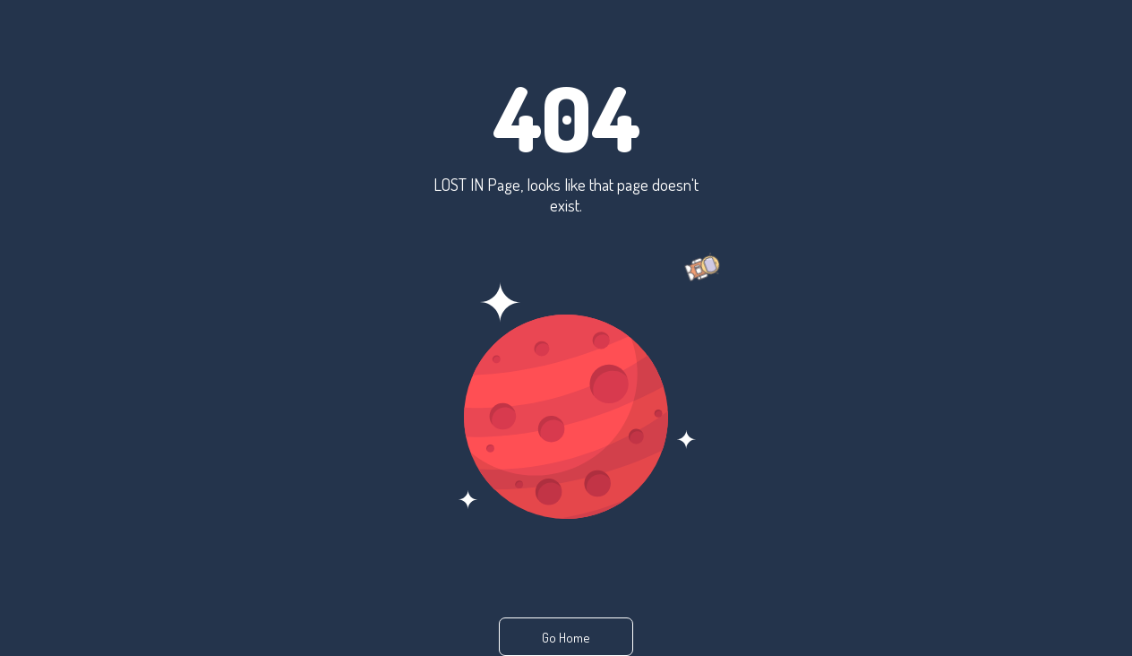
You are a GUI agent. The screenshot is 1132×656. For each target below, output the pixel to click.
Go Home (566, 637)
